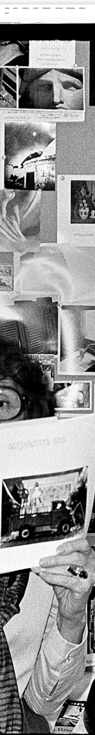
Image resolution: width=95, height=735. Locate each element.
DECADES (59, 8)
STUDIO (35, 8)
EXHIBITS (25, 8)
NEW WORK (70, 8)
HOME (7, 8)
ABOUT (15, 8)
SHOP (7, 13)
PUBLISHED (47, 8)
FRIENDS (82, 8)
